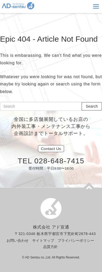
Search (92, 106)
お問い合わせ (18, 240)
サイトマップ (43, 240)
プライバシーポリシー (76, 240)
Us (51, 148)
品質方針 (50, 247)
